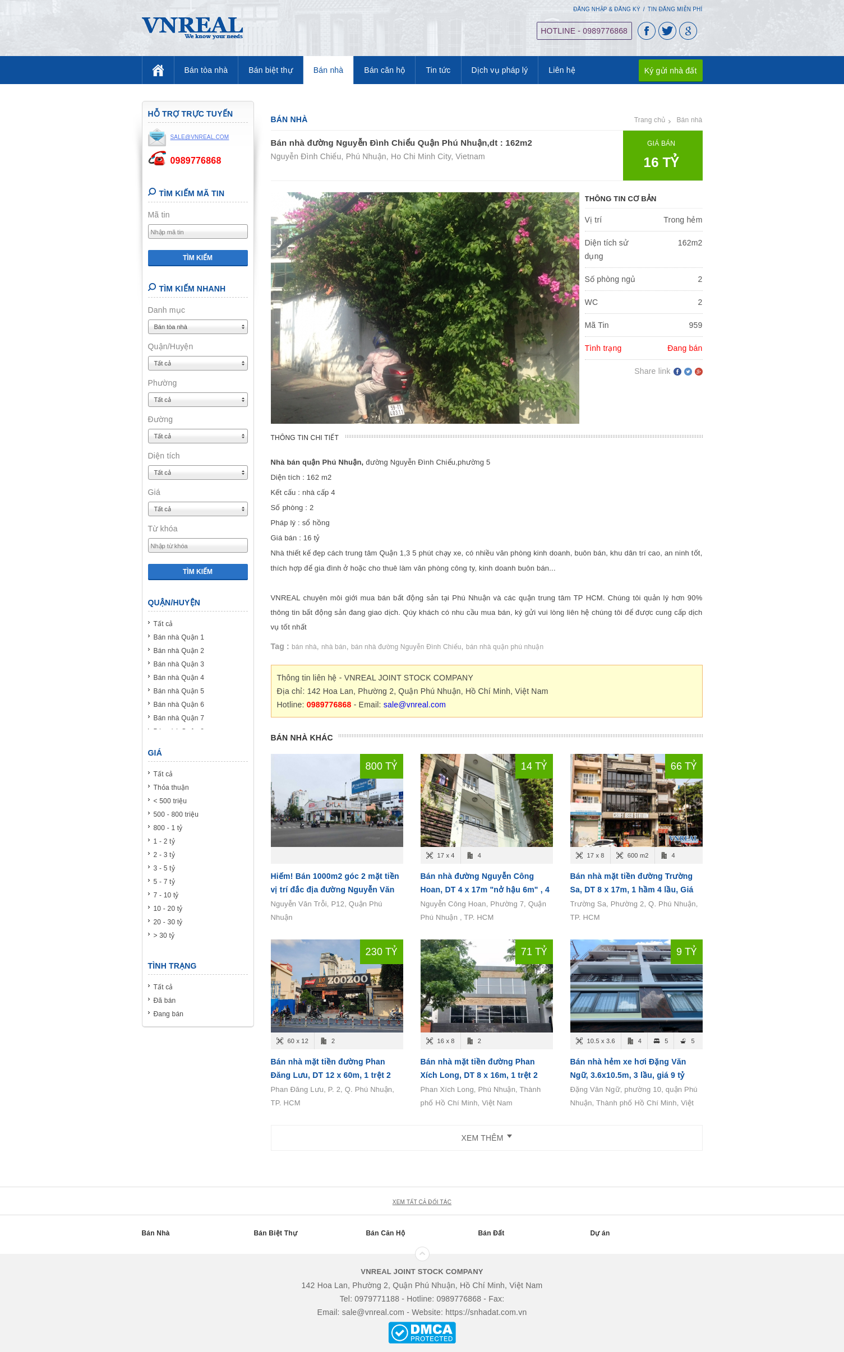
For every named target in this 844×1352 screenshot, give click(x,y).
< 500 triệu (170, 801)
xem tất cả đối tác (422, 1202)
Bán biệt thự (270, 70)
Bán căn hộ (384, 70)
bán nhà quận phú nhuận (505, 647)
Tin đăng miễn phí (675, 9)
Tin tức (438, 70)
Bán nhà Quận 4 (179, 678)
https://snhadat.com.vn (486, 1312)
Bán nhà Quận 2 (179, 651)
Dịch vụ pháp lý (500, 70)
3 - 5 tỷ (164, 868)
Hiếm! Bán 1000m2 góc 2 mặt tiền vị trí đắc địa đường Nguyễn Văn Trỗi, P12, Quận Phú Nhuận (335, 889)
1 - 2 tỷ (164, 841)
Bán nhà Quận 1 (179, 637)
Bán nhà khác (302, 737)
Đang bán (169, 1014)
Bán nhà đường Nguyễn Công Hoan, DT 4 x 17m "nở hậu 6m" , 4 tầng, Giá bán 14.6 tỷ (485, 889)
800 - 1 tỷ (168, 828)
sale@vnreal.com (415, 704)
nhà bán (334, 647)
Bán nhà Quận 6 (179, 705)
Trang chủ (650, 120)
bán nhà (304, 647)
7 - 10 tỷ (166, 895)
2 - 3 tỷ (164, 855)
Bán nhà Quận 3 (179, 664)
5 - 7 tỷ (164, 882)
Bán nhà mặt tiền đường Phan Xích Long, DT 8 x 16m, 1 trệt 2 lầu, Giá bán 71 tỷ (479, 1075)
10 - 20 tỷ (168, 909)
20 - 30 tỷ (168, 922)
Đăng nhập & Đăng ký (606, 9)
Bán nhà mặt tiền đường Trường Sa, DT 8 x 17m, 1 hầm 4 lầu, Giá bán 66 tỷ (632, 889)
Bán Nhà (156, 1233)
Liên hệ (561, 70)
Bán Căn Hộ (385, 1233)
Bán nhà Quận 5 (179, 691)
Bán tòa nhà (206, 70)
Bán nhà (328, 70)
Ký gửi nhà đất (670, 70)
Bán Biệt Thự (275, 1233)
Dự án (600, 1233)
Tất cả (163, 624)
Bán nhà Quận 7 (179, 718)
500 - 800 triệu (176, 814)
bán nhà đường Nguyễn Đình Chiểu (406, 647)
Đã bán (165, 1000)
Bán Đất (491, 1233)
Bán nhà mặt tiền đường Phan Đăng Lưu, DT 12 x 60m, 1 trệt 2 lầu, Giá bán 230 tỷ (331, 1075)
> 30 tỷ (164, 935)
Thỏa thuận (171, 787)
